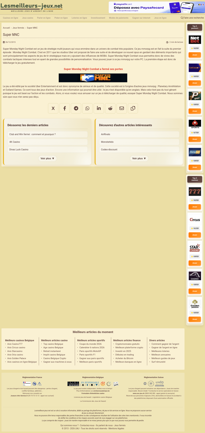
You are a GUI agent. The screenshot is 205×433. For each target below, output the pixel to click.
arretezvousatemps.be (101, 391)
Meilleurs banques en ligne (129, 362)
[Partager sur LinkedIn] (99, 108)
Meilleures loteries (160, 351)
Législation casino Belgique (102, 397)
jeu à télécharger (107, 93)
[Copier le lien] (133, 108)
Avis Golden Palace (16, 358)
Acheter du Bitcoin (124, 358)
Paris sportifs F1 (87, 354)
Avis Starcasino (14, 351)
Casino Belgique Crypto (54, 358)
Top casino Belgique (53, 344)
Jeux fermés (119, 425)
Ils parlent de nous (104, 425)
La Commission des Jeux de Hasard (93, 401)
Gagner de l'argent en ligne (164, 347)
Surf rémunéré (158, 362)
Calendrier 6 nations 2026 (91, 347)
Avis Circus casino (16, 347)
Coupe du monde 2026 (90, 344)
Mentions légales (116, 428)
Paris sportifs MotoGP (90, 351)
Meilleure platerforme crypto (129, 347)
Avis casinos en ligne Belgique (22, 362)
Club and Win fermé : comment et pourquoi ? (32, 134)
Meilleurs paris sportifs (90, 362)
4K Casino (14, 142)
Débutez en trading (125, 354)
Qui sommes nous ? (69, 425)
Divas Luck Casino (18, 149)
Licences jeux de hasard (82, 397)
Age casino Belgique (53, 347)
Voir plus (48, 158)
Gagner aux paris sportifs (91, 358)
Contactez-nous (87, 425)
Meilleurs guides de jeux (163, 358)
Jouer (194, 55)
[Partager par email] (122, 108)
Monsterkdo (107, 142)
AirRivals (105, 134)
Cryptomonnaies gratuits (128, 344)
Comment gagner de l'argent (165, 344)
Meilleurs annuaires (161, 354)
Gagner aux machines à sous (57, 362)
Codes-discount (109, 149)
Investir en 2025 (123, 351)
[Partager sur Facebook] (64, 108)
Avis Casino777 (14, 344)
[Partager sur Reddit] (110, 108)
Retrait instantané (52, 351)
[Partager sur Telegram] (76, 108)
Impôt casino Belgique (54, 354)
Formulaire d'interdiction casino (93, 393)
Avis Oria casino (15, 354)
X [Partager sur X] (53, 108)
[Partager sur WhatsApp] (87, 108)
